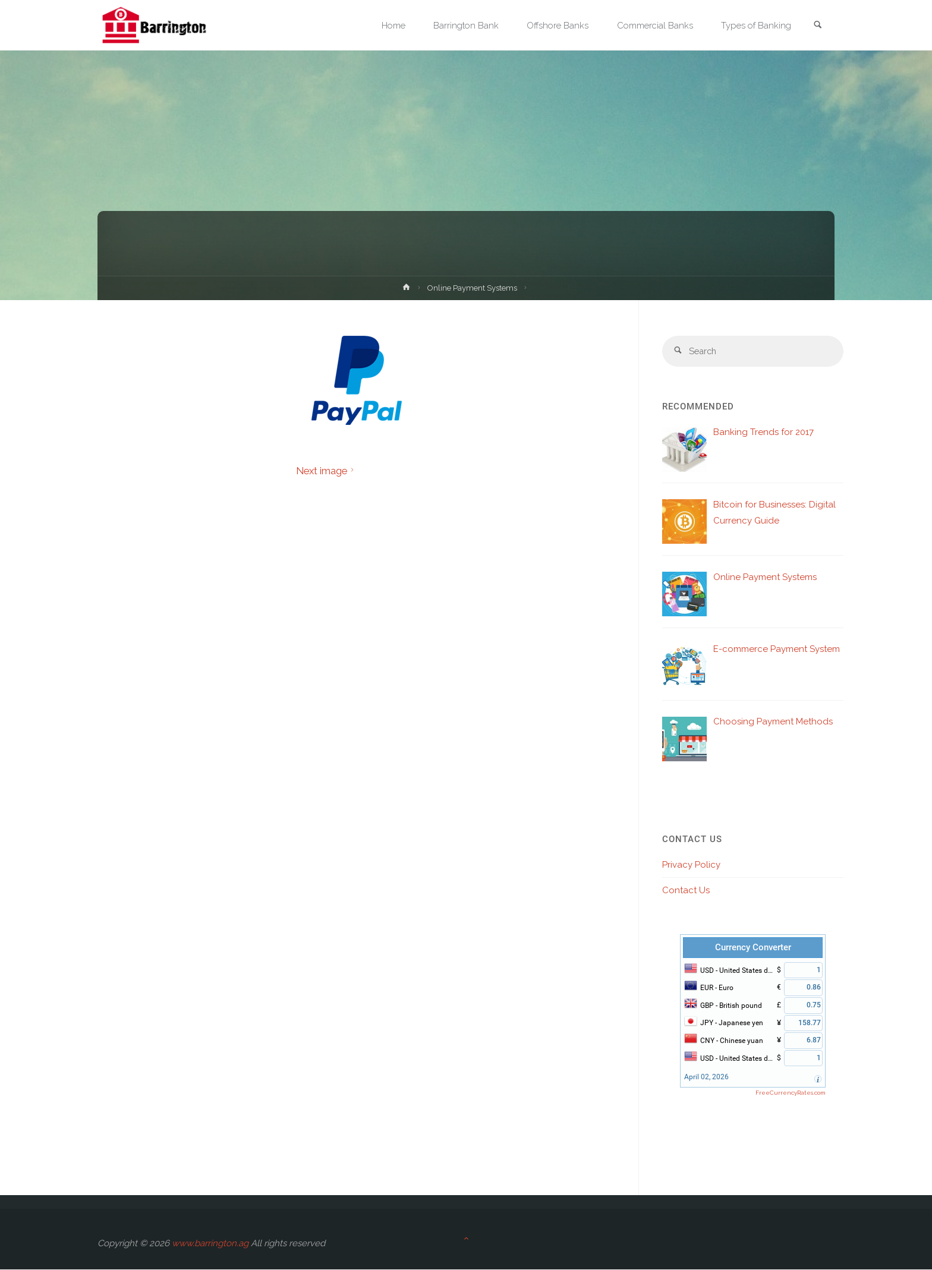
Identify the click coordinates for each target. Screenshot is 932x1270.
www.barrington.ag (210, 1244)
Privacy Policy (691, 865)
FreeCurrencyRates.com (790, 1093)
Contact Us (686, 890)
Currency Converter (753, 948)
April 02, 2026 (706, 1077)
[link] (817, 26)
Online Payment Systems (472, 287)
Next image (326, 471)
